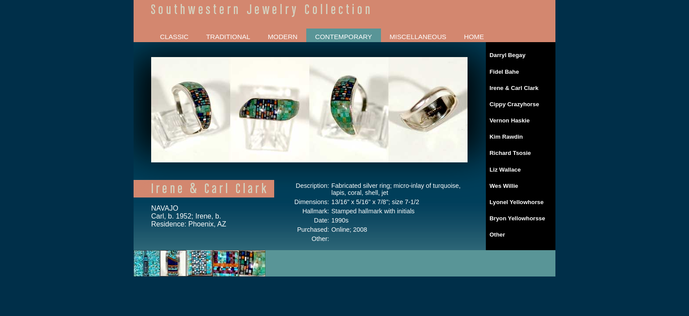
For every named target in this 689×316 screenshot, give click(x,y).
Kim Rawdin (506, 136)
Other (497, 234)
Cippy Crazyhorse (514, 104)
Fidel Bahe (504, 71)
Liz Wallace (505, 169)
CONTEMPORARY (343, 36)
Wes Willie (504, 186)
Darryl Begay (508, 55)
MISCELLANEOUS (418, 36)
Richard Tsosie (510, 153)
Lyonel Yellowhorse (517, 202)
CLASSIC (174, 36)
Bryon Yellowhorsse (517, 218)
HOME (474, 36)
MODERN (282, 36)
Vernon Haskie (509, 120)
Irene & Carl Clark (514, 88)
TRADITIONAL (228, 36)
